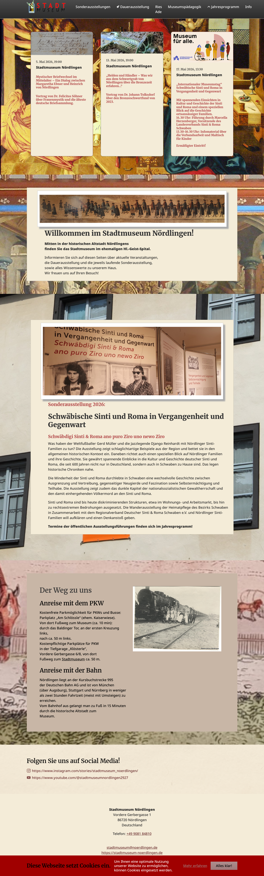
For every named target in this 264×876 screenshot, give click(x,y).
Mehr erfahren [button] (195, 865)
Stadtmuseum (73, 666)
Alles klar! (224, 865)
